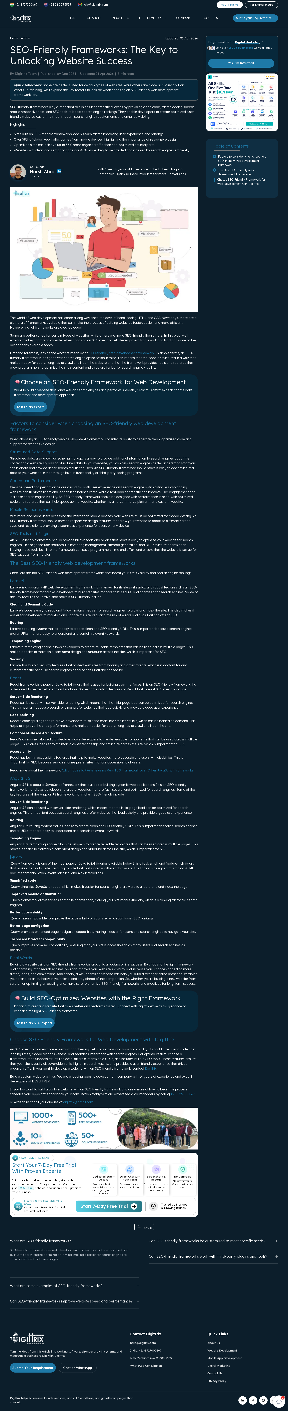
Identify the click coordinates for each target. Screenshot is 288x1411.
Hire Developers (152, 18)
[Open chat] (279, 1402)
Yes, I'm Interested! (241, 63)
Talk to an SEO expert (34, 1023)
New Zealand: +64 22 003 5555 (151, 1358)
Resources (209, 18)
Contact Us (214, 1373)
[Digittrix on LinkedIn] (242, 1400)
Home (73, 18)
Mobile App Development (224, 1358)
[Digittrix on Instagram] (263, 1400)
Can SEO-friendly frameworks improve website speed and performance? (74, 1301)
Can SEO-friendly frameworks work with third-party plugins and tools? (213, 1256)
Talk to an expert (30, 407)
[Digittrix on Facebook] (253, 1400)
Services (94, 18)
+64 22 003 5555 (57, 5)
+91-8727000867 (23, 5)
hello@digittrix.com (143, 1343)
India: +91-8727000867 (145, 1350)
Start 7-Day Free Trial (108, 1206)
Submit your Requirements (255, 18)
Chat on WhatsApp (77, 1368)
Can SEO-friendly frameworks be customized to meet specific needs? (213, 1241)
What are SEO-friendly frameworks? (74, 1241)
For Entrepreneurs (261, 4)
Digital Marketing (248, 42)
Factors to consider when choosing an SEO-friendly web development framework (243, 161)
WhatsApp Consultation (146, 1366)
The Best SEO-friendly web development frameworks (236, 172)
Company (183, 18)
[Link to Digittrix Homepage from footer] (27, 1343)
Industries (120, 18)
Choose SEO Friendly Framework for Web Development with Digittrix (241, 182)
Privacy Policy (216, 1381)
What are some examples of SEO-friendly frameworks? (74, 1285)
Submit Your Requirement (32, 1368)
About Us (213, 1343)
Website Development (222, 1350)
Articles (26, 38)
